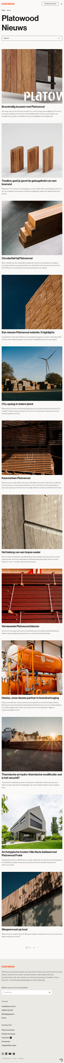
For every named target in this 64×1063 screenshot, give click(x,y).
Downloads (6, 1041)
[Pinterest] (14, 1053)
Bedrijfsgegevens (8, 1014)
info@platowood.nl (8, 1006)
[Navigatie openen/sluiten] (61, 3)
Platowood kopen (8, 1030)
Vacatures (7, 1038)
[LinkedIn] (6, 1053)
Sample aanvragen (50, 3)
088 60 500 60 (7, 1010)
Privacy (15, 1058)
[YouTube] (10, 1053)
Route (4, 1018)
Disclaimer (21, 1058)
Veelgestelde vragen (9, 1045)
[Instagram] (3, 1053)
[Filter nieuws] (32, 38)
